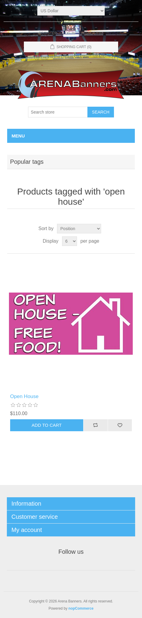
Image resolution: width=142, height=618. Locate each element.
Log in (69, 33)
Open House (24, 396)
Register (48, 33)
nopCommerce (80, 608)
